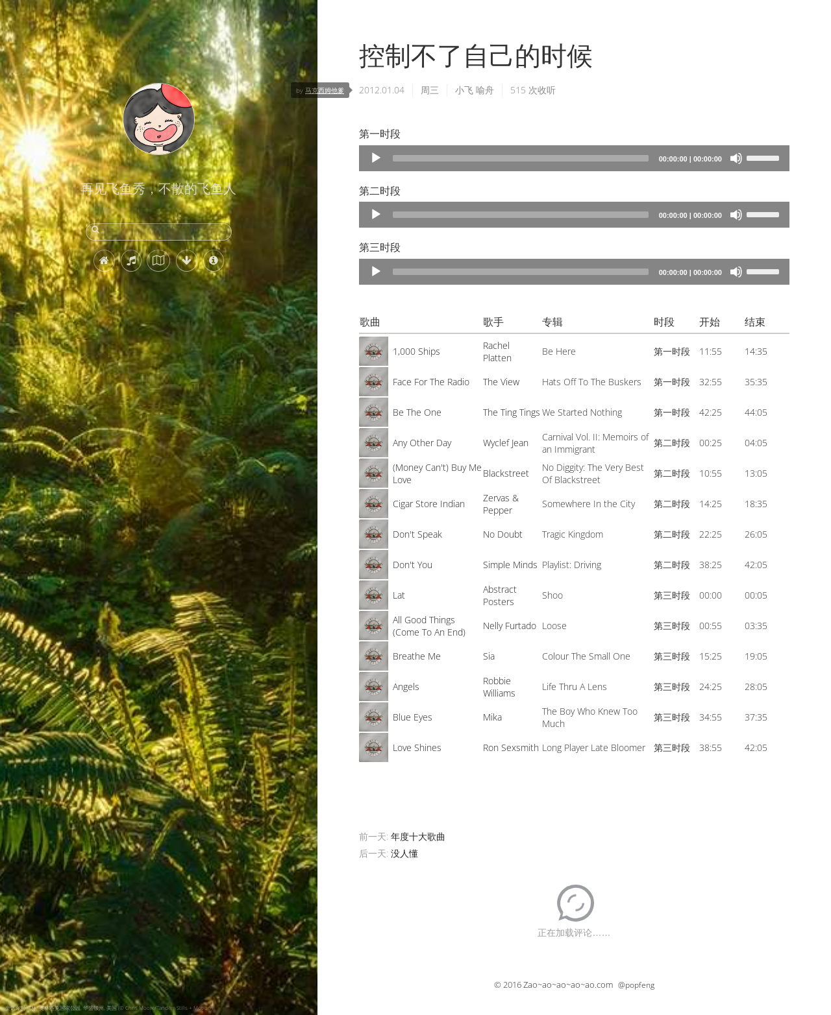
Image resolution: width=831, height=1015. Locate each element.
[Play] (375, 158)
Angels (406, 686)
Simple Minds (510, 564)
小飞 (464, 90)
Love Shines (417, 747)
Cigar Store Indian (429, 503)
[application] (574, 158)
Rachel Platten (497, 351)
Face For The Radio (431, 382)
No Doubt (503, 534)
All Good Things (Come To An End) (429, 626)
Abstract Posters (500, 595)
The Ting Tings (511, 412)
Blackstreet (506, 473)
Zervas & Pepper (501, 504)
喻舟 (485, 90)
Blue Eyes (412, 717)
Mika (492, 717)
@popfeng (636, 985)
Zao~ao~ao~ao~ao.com (568, 984)
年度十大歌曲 (418, 836)
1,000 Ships (416, 351)
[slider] (521, 158)
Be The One (417, 412)
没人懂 (404, 853)
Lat (399, 595)
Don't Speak (417, 534)
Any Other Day (422, 442)
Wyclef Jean (505, 442)
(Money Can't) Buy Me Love (437, 473)
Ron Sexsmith (511, 747)
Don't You (412, 564)
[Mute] (736, 158)
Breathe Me (417, 656)
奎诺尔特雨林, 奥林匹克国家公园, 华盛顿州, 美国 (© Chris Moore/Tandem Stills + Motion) (108, 1007)
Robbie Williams (499, 687)
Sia (489, 656)
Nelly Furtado (509, 625)
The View (501, 382)
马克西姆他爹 (324, 90)
